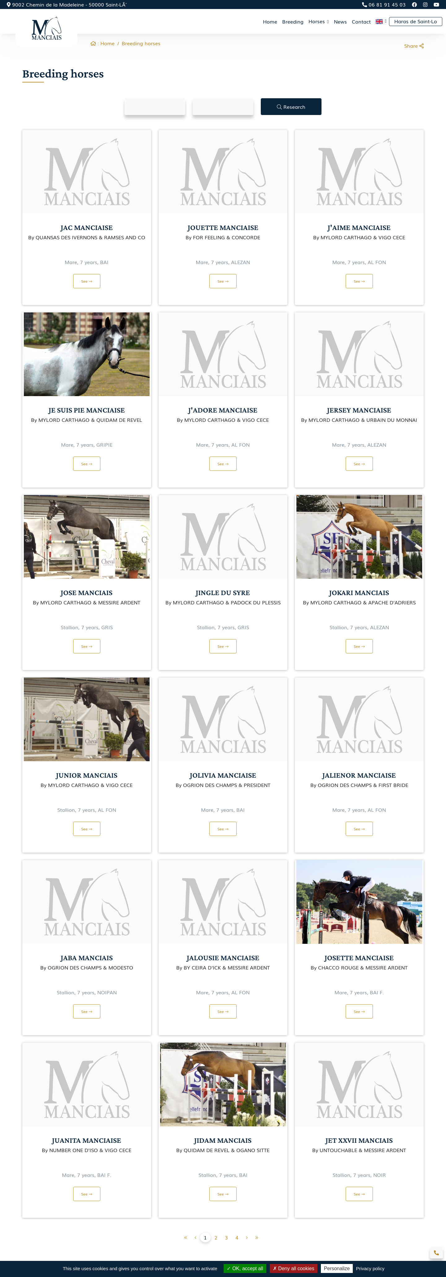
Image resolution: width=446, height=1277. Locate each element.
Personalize (337, 1268)
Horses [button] (317, 21)
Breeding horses (141, 43)
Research (291, 106)
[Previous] (185, 1237)
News (340, 21)
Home (270, 21)
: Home (102, 43)
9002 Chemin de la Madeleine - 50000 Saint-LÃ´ (66, 4)
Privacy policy (370, 1268)
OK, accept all (245, 1268)
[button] (381, 21)
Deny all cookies (293, 1268)
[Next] (256, 1237)
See (86, 281)
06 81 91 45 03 (384, 4)
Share (414, 45)
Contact (361, 21)
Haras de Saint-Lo (415, 21)
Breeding (293, 21)
